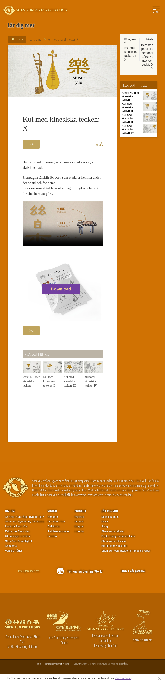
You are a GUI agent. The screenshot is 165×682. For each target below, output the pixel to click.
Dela (31, 144)
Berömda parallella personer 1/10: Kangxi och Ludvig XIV (147, 56)
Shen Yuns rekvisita (113, 542)
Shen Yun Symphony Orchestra (24, 523)
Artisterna (11, 547)
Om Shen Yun (56, 523)
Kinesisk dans (110, 518)
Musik (105, 523)
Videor (52, 512)
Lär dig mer (35, 39)
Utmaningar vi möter (17, 537)
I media (52, 537)
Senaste (52, 518)
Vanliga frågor (13, 552)
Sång (104, 528)
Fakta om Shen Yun (17, 532)
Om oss (10, 512)
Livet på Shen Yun (16, 528)
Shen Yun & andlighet (18, 542)
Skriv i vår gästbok (133, 572)
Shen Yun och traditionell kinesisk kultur (126, 552)
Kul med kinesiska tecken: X (63, 39)
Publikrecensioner (58, 532)
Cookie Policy (123, 678)
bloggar (79, 528)
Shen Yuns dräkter (112, 532)
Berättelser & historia (114, 547)
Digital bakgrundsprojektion (118, 537)
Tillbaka (16, 39)
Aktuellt (80, 512)
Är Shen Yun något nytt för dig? (24, 518)
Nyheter (79, 518)
